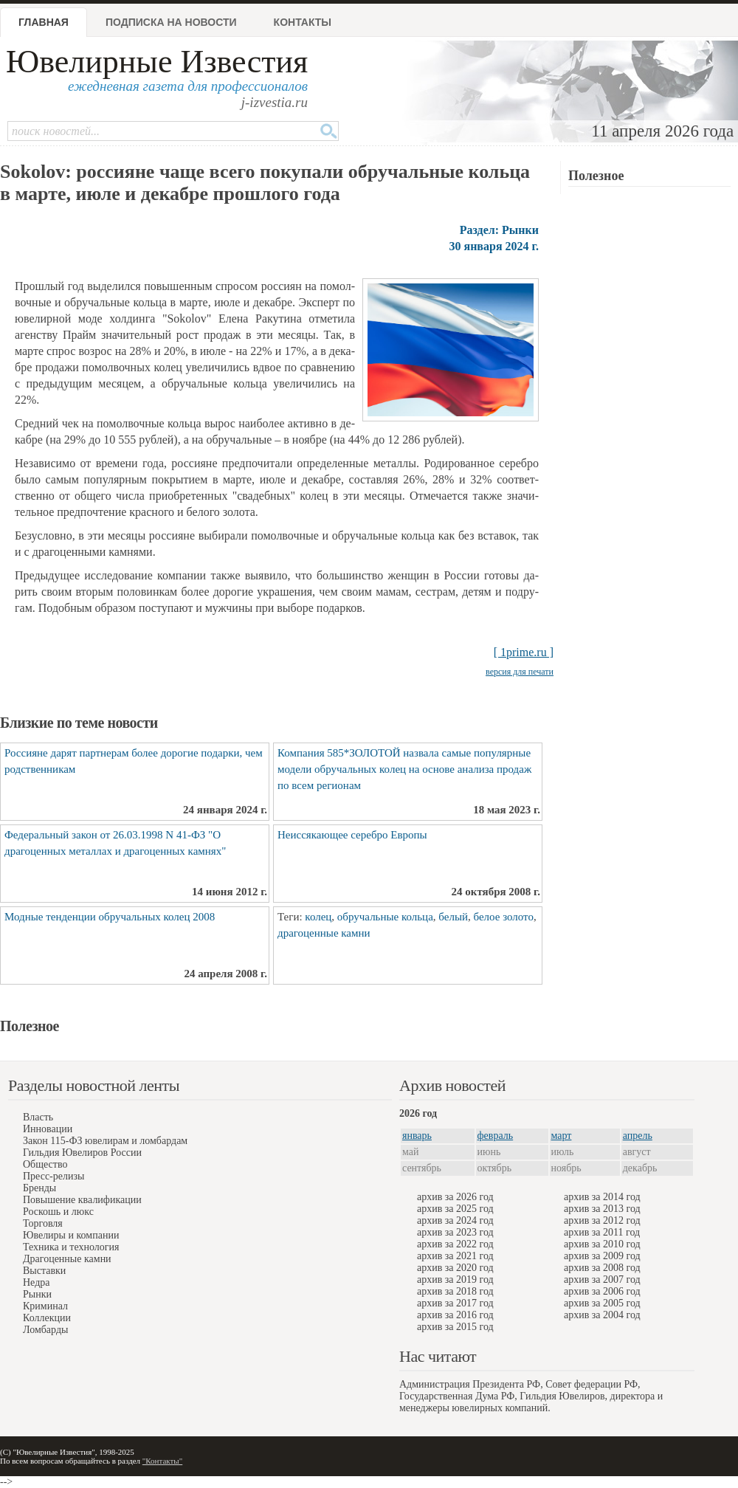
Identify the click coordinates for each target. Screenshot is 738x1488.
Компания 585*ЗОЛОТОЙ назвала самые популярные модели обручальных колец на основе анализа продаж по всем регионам (404, 769)
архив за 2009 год (602, 1255)
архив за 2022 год (455, 1244)
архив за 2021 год (455, 1255)
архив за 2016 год (455, 1314)
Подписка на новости (171, 22)
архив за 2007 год (602, 1279)
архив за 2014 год (602, 1196)
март (561, 1135)
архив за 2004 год (602, 1314)
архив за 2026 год (455, 1196)
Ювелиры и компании (71, 1235)
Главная (43, 22)
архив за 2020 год (455, 1267)
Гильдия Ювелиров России (82, 1152)
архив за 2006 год (602, 1291)
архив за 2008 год (602, 1267)
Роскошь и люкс (58, 1211)
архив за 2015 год (455, 1326)
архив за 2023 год (455, 1232)
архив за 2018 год (455, 1291)
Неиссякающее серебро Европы (352, 835)
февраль (495, 1135)
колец (318, 917)
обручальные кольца (385, 917)
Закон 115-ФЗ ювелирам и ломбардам (105, 1140)
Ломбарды (45, 1329)
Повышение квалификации (82, 1199)
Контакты (302, 22)
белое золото (504, 917)
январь (417, 1135)
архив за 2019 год (455, 1279)
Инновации (47, 1128)
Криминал (45, 1306)
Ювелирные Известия (157, 62)
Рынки (37, 1294)
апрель (637, 1135)
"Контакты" (162, 1460)
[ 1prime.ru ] (524, 652)
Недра (36, 1282)
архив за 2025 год (455, 1208)
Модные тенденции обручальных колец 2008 (109, 917)
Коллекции (47, 1317)
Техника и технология (71, 1247)
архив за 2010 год (602, 1244)
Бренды (39, 1188)
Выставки (44, 1270)
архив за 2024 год (455, 1220)
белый (453, 917)
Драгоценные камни (67, 1258)
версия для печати (520, 671)
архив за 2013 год (602, 1208)
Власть (38, 1117)
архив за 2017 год (455, 1303)
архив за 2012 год (602, 1220)
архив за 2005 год (602, 1303)
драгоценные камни (323, 933)
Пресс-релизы (53, 1176)
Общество (45, 1164)
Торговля (43, 1223)
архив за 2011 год (602, 1232)
